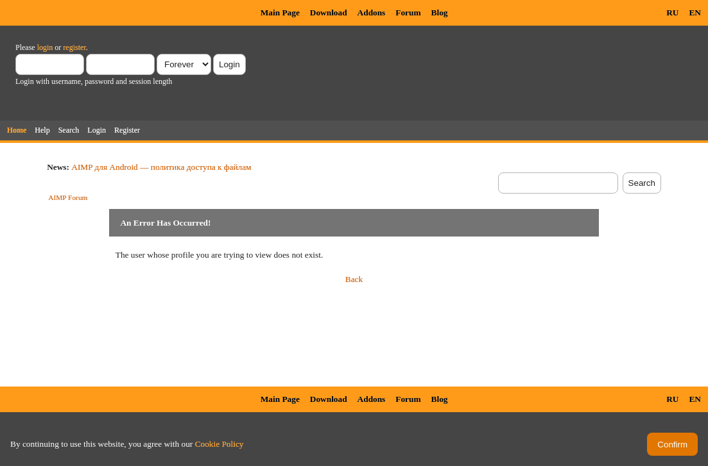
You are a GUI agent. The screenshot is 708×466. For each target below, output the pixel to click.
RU (672, 12)
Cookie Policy (219, 444)
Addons (372, 12)
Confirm (672, 444)
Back (354, 279)
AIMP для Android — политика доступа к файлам (161, 167)
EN (695, 12)
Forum (407, 12)
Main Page (280, 12)
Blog (439, 12)
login (45, 47)
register (74, 47)
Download (328, 12)
